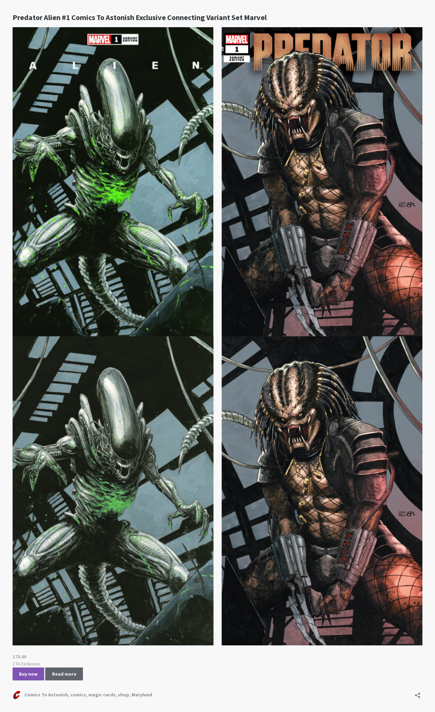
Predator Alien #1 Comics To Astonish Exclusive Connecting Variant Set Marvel (140, 17)
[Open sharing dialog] (417, 693)
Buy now (28, 674)
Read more (64, 674)
